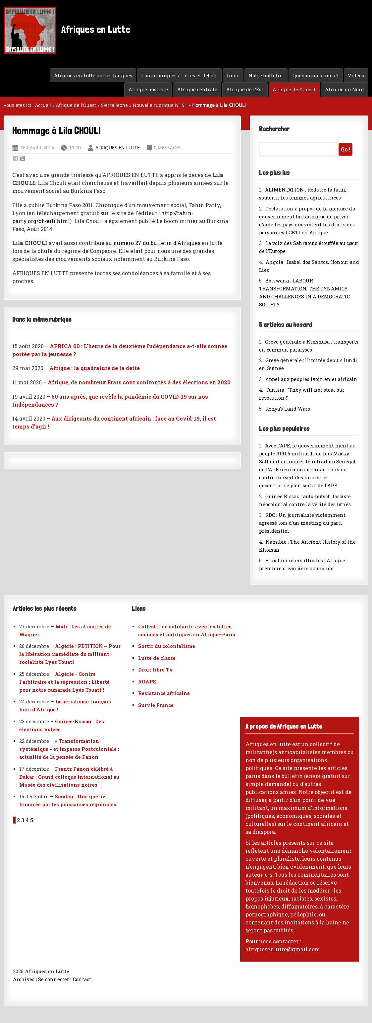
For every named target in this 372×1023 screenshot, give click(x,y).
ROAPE (147, 681)
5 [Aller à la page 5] (31, 820)
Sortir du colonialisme (166, 646)
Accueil (43, 105)
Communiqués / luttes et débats (179, 75)
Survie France (156, 705)
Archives (23, 979)
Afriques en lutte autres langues (93, 75)
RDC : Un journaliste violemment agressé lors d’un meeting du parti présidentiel (302, 523)
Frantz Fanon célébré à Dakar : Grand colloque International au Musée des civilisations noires (69, 777)
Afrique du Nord (344, 89)
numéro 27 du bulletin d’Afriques (156, 242)
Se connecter (53, 979)
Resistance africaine (164, 693)
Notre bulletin (265, 75)
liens (233, 75)
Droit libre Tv (155, 670)
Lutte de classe (157, 658)
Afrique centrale (197, 89)
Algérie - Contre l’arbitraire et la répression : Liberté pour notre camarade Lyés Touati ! (64, 682)
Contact (82, 979)
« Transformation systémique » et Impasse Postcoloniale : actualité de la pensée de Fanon (69, 749)
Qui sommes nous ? (315, 75)
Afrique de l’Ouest (294, 89)
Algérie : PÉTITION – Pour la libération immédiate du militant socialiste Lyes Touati (70, 654)
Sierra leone (114, 105)
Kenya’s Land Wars (287, 409)
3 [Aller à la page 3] (22, 820)
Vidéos (356, 75)
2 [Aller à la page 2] (18, 820)
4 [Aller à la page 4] (27, 820)
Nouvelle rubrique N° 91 (160, 105)
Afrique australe (148, 89)
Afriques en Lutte (67, 30)
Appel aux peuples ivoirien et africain (311, 379)
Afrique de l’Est (244, 89)
